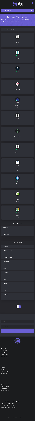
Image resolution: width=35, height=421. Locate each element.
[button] (17, 10)
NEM (17, 215)
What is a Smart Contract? (7, 409)
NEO (17, 199)
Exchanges (3, 367)
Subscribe (17, 330)
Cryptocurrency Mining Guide (7, 403)
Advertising (5, 246)
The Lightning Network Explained (8, 407)
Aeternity (17, 89)
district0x (17, 105)
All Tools (3, 365)
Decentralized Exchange (7, 257)
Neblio (17, 183)
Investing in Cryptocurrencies (7, 392)
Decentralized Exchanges (6, 358)
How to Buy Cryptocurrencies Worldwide (10, 401)
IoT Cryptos (3, 352)
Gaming (4, 268)
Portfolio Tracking (5, 371)
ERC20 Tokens (6, 264)
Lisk (17, 168)
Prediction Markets (6, 286)
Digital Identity (6, 261)
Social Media (5, 294)
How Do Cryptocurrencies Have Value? (10, 412)
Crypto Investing (5, 390)
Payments (5, 283)
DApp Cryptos (4, 350)
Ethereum (17, 152)
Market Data (4, 375)
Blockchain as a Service (7, 250)
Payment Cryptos (5, 348)
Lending (4, 279)
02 (17, 306)
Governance (5, 272)
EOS (17, 121)
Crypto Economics (5, 386)
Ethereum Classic (17, 136)
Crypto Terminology (5, 384)
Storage (4, 297)
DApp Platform (6, 253)
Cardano (17, 73)
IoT (4, 275)
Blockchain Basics (5, 382)
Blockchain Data (4, 373)
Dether (17, 42)
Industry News (4, 388)
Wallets (2, 369)
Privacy (4, 290)
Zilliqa (17, 58)
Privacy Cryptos (4, 354)
